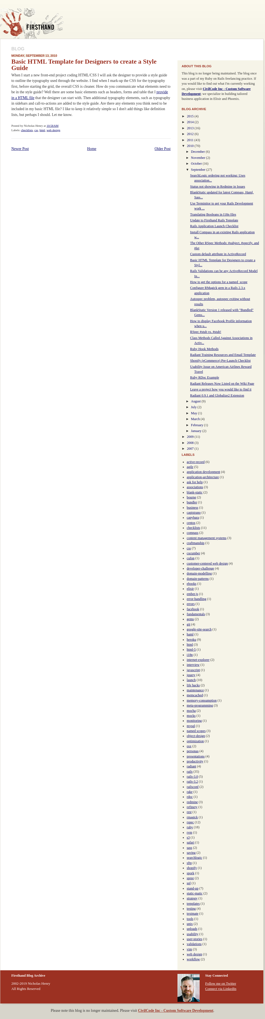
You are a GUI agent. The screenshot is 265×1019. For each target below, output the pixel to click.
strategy (192, 898)
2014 (191, 122)
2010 (191, 146)
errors (191, 604)
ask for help (195, 482)
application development (203, 472)
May (194, 413)
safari (190, 842)
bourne (191, 497)
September (198, 170)
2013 (191, 128)
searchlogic (194, 858)
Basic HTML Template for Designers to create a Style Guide (83, 64)
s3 (188, 837)
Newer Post (20, 149)
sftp (189, 863)
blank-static (194, 492)
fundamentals (196, 614)
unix (190, 924)
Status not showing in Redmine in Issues (217, 186)
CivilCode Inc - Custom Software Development (175, 1010)
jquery (191, 675)
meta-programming (200, 705)
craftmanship (195, 543)
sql (189, 883)
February (197, 425)
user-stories (194, 939)
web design (53, 130)
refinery (192, 807)
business (192, 508)
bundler (192, 502)
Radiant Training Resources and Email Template (223, 355)
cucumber (193, 553)
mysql (191, 726)
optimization (195, 741)
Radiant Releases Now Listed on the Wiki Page (222, 384)
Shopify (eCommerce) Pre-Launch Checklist (220, 361)
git (188, 624)
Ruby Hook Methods (204, 349)
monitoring (194, 721)
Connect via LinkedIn (220, 989)
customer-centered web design (207, 563)
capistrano (193, 512)
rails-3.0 (192, 777)
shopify (192, 868)
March (196, 419)
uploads (192, 929)
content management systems (206, 538)
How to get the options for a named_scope (219, 282)
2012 (191, 134)
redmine (192, 802)
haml (190, 634)
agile (190, 467)
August (196, 401)
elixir (190, 589)
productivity (195, 761)
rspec (190, 822)
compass (192, 533)
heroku (191, 640)
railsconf (193, 787)
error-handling (196, 599)
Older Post (163, 149)
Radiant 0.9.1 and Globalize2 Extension (217, 395)
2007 (191, 449)
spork (190, 873)
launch (191, 680)
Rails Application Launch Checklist (214, 226)
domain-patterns (198, 579)
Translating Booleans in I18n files (213, 214)
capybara (193, 517)
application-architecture (203, 477)
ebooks (191, 584)
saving (191, 853)
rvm (189, 832)
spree (190, 878)
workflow (193, 959)
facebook (193, 609)
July (194, 407)
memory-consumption (202, 700)
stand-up (192, 888)
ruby (190, 827)
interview (193, 665)
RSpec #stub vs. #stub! (205, 332)
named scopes (196, 731)
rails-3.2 (192, 781)
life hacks (193, 685)
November (198, 158)
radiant (191, 766)
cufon (190, 558)
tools (190, 919)
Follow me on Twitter (220, 983)
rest (189, 812)
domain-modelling (199, 573)
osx (189, 746)
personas (193, 751)
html (42, 130)
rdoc (190, 797)
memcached (195, 695)
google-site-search (199, 629)
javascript (193, 670)
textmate (192, 913)
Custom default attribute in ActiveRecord (218, 254)
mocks (191, 716)
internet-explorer (198, 660)
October (197, 163)
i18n (190, 655)
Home (91, 149)
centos (191, 523)
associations (195, 487)
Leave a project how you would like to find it (220, 389)
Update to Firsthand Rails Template (214, 220)
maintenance (195, 690)
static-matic (194, 893)
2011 (190, 140)
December (198, 152)
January (196, 431)
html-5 (191, 649)
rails (189, 772)
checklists (27, 130)
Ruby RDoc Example (204, 377)
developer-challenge (200, 568)
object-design (196, 736)
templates (193, 904)
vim (189, 949)
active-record (196, 462)
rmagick (192, 817)
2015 (191, 116)
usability (192, 934)
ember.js (192, 594)
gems (190, 619)
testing (191, 909)
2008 (191, 443)
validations (194, 944)
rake (189, 792)
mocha (191, 711)
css (36, 130)
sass (189, 848)
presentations (196, 756)
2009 (191, 437)
